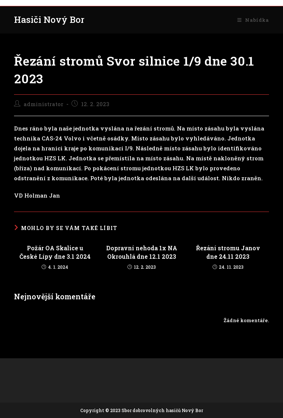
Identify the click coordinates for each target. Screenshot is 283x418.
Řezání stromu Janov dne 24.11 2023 (228, 252)
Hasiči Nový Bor (49, 19)
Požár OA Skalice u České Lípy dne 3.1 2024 (55, 252)
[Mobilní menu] (253, 20)
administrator (43, 104)
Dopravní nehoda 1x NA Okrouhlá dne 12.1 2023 (141, 252)
